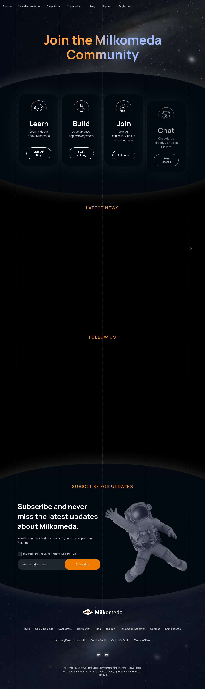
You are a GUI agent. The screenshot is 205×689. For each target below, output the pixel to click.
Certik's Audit (98, 640)
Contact (155, 628)
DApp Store (108, 8)
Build (27, 628)
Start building (81, 154)
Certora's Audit (120, 640)
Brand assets (173, 628)
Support (162, 8)
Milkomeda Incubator (133, 628)
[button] (190, 248)
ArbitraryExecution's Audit (70, 640)
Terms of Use (70, 553)
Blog (147, 8)
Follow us (123, 169)
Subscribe (82, 564)
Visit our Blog (39, 153)
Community (83, 628)
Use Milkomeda (44, 628)
